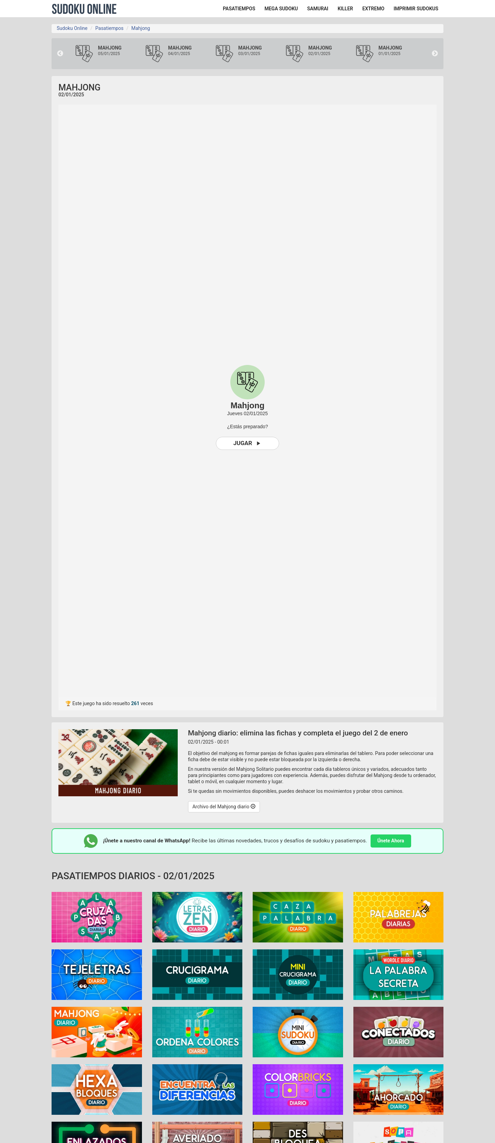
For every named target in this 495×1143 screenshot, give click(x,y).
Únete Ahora (390, 840)
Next (434, 53)
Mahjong (140, 28)
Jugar (247, 443)
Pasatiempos (109, 28)
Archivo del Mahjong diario (223, 806)
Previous (60, 53)
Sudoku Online (84, 8)
